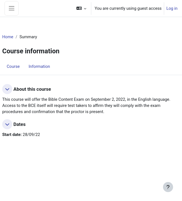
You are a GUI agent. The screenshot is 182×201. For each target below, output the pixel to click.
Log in (172, 8)
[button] (81, 8)
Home (7, 36)
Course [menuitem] (13, 66)
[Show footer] (168, 187)
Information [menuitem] (39, 66)
